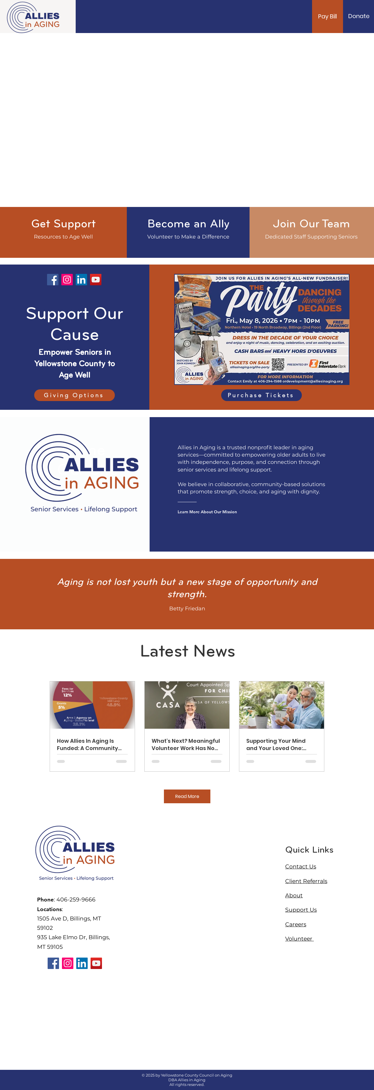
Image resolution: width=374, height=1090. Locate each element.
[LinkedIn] (81, 279)
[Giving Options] (74, 395)
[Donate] (359, 16)
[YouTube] (95, 279)
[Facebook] (52, 279)
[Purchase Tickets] (261, 395)
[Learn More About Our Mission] (210, 512)
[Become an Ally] (188, 224)
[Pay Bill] (327, 16)
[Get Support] (63, 224)
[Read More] (187, 796)
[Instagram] (67, 279)
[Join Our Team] (311, 224)
